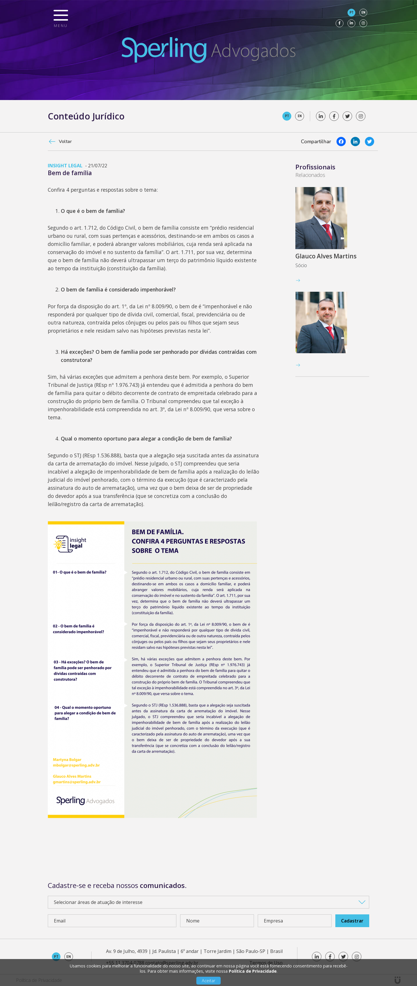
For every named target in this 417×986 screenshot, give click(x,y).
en (363, 12)
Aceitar (208, 980)
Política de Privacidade (253, 971)
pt (352, 12)
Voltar (65, 141)
